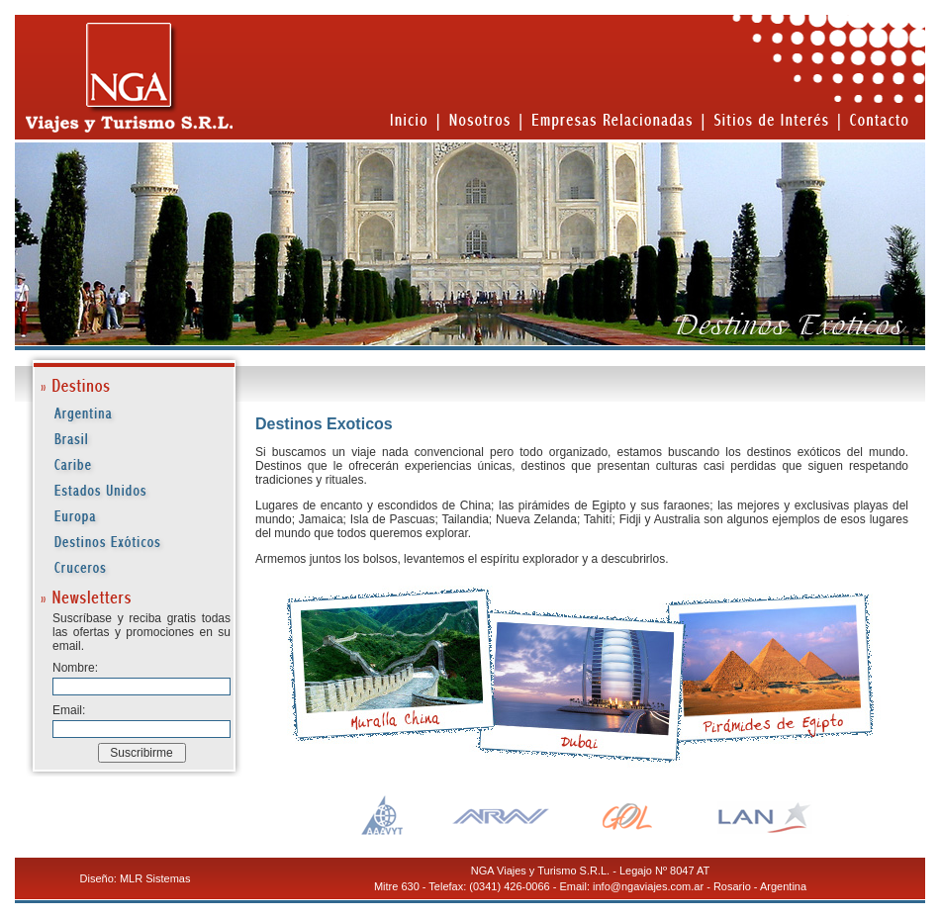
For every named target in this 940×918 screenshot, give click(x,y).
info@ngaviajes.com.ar (648, 886)
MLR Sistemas (155, 878)
